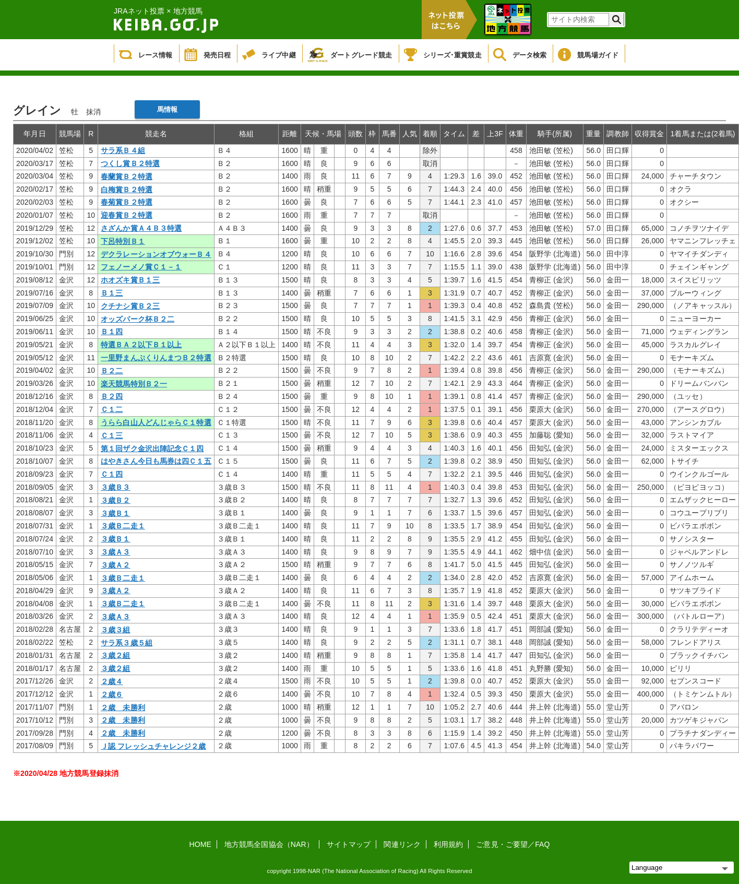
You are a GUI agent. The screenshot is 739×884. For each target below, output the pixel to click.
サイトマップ (349, 844)
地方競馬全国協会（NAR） (269, 844)
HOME (200, 844)
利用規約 (448, 844)
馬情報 (167, 109)
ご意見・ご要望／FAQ (513, 844)
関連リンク (402, 844)
